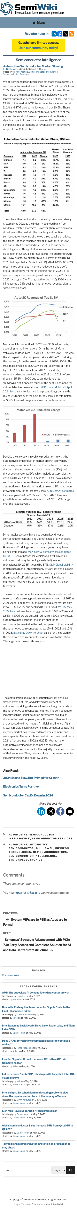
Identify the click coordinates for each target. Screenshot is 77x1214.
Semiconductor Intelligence (43, 71)
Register (31, 34)
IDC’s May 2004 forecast (28, 632)
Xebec (16, 1051)
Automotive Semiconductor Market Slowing (33, 66)
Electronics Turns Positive (21, 786)
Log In (43, 34)
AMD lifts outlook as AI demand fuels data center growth (35, 992)
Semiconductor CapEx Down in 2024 (28, 795)
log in (33, 892)
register (21, 892)
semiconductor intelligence (32, 856)
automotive (18, 844)
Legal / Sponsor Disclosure (29, 1204)
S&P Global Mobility (61, 564)
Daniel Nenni (19, 1032)
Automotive (22, 71)
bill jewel (44, 848)
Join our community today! (38, 48)
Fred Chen (17, 1084)
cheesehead (23, 1014)
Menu (39, 22)
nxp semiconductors (50, 852)
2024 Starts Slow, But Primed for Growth (31, 777)
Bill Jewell (11, 69)
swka (19, 1081)
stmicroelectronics (26, 859)
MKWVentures (24, 1099)
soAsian (17, 1018)
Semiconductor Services (16, 74)
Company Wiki (10, 975)
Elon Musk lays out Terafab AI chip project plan (29, 1110)
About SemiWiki (54, 1204)
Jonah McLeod (24, 1048)
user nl (16, 999)
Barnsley (21, 996)
